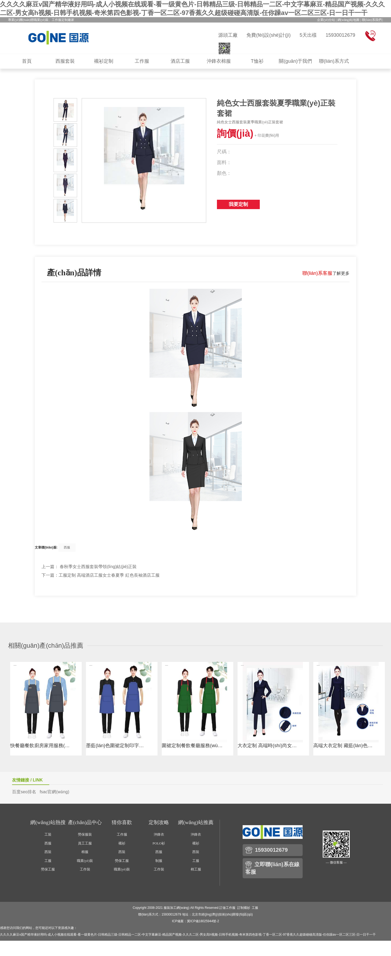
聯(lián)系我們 (372, 20)
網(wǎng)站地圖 (348, 20)
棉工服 (196, 869)
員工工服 (85, 843)
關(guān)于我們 (295, 61)
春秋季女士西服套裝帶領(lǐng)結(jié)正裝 (98, 566)
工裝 (47, 834)
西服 (67, 547)
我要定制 (238, 204)
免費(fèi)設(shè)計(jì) (268, 35)
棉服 (84, 852)
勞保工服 (48, 869)
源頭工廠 (228, 35)
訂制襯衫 (243, 908)
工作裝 (85, 869)
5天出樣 (308, 35)
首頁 (27, 61)
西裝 (47, 852)
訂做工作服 (227, 908)
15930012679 (340, 35)
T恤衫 (257, 61)
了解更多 (325, 273)
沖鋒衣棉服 (219, 61)
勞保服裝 (85, 834)
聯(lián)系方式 (334, 61)
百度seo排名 (24, 792)
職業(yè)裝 (85, 861)
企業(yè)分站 (326, 20)
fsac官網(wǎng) (54, 792)
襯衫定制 (103, 61)
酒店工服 (180, 61)
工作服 (142, 61)
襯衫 (121, 843)
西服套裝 (65, 61)
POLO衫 (159, 843)
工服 (47, 861)
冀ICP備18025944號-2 (203, 921)
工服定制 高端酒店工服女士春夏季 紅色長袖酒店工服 (109, 575)
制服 (158, 861)
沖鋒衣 (159, 834)
